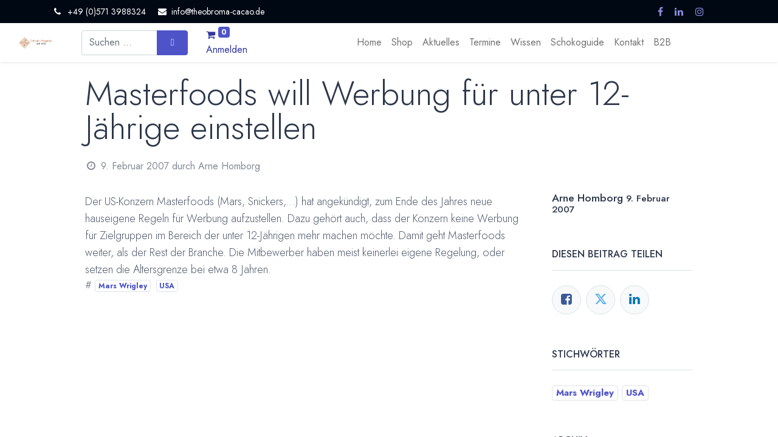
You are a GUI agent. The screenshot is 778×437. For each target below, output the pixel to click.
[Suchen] (172, 42)
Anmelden (226, 49)
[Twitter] (600, 299)
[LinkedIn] (634, 299)
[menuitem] (369, 42)
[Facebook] (566, 299)
